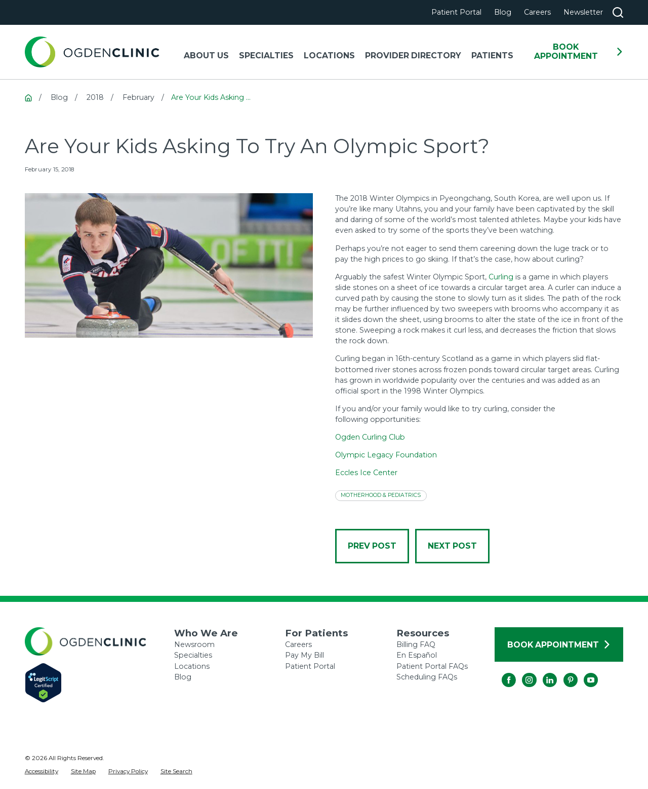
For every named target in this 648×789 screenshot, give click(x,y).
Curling (501, 276)
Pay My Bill (304, 655)
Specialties (193, 655)
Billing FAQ (415, 644)
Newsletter (583, 12)
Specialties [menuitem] (266, 55)
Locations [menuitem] (329, 55)
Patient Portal (456, 12)
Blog (502, 12)
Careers (537, 12)
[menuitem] (41, 771)
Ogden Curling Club (370, 437)
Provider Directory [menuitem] (413, 55)
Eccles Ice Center (366, 472)
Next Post (452, 546)
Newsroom (194, 644)
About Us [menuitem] (206, 55)
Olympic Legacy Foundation (386, 454)
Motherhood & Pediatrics (381, 495)
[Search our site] (618, 12)
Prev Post (372, 546)
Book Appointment (579, 51)
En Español (416, 655)
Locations (192, 666)
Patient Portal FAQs (432, 666)
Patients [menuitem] (492, 55)
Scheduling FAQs (426, 677)
